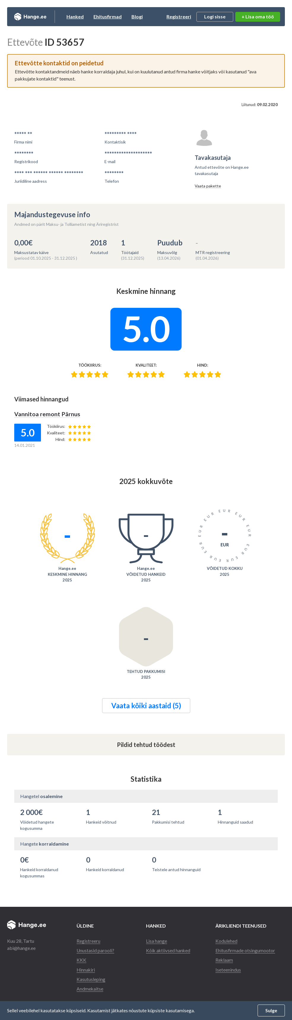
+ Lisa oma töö (258, 16)
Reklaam (224, 959)
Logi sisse (215, 16)
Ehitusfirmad (114, 16)
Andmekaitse (90, 988)
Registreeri (178, 16)
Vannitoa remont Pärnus (47, 413)
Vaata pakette (208, 185)
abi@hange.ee (21, 947)
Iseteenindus (228, 969)
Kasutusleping (91, 978)
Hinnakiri (86, 969)
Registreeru (88, 940)
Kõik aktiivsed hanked (168, 950)
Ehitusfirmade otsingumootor (245, 950)
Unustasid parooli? (96, 950)
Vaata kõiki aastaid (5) (146, 705)
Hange (33, 16)
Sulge (271, 1010)
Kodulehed (226, 940)
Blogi (144, 16)
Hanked (82, 16)
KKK (81, 959)
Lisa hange (156, 940)
